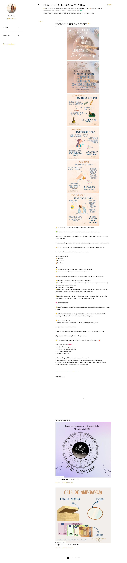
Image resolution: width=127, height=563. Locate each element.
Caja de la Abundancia (67, 544)
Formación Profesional (67, 13)
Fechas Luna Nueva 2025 (67, 479)
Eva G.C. (11, 15)
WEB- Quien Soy (53, 13)
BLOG (45, 13)
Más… (92, 13)
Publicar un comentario (67, 482)
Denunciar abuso (8, 44)
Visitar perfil (11, 19)
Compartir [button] (40, 21)
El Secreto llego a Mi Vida (64, 5)
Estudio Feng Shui (83, 13)
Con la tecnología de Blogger (75, 558)
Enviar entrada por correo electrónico (70, 370)
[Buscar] (109, 5)
